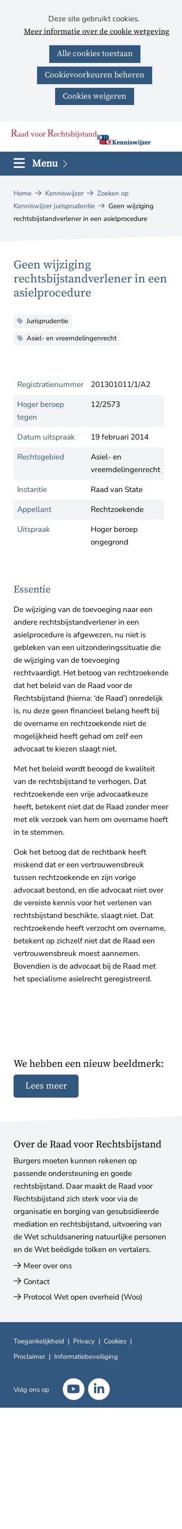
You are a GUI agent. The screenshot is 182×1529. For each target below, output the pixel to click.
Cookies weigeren (94, 96)
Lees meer (46, 1086)
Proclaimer (29, 1356)
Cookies (115, 1341)
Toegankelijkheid (39, 1341)
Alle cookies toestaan (95, 53)
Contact (36, 1281)
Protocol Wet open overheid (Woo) (82, 1297)
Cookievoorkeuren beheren (95, 75)
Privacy (84, 1341)
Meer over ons (47, 1266)
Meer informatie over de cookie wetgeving (96, 32)
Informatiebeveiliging (86, 1356)
